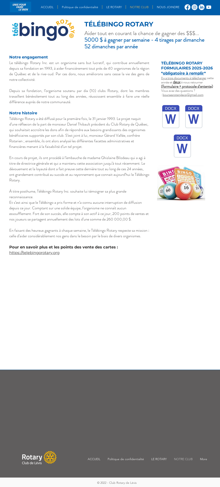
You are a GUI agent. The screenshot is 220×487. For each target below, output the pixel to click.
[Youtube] (209, 7)
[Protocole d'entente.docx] (170, 117)
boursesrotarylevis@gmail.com (183, 94)
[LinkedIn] (202, 7)
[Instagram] (194, 7)
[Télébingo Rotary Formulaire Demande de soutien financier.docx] (182, 147)
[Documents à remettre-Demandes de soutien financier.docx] (193, 117)
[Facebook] (187, 7)
